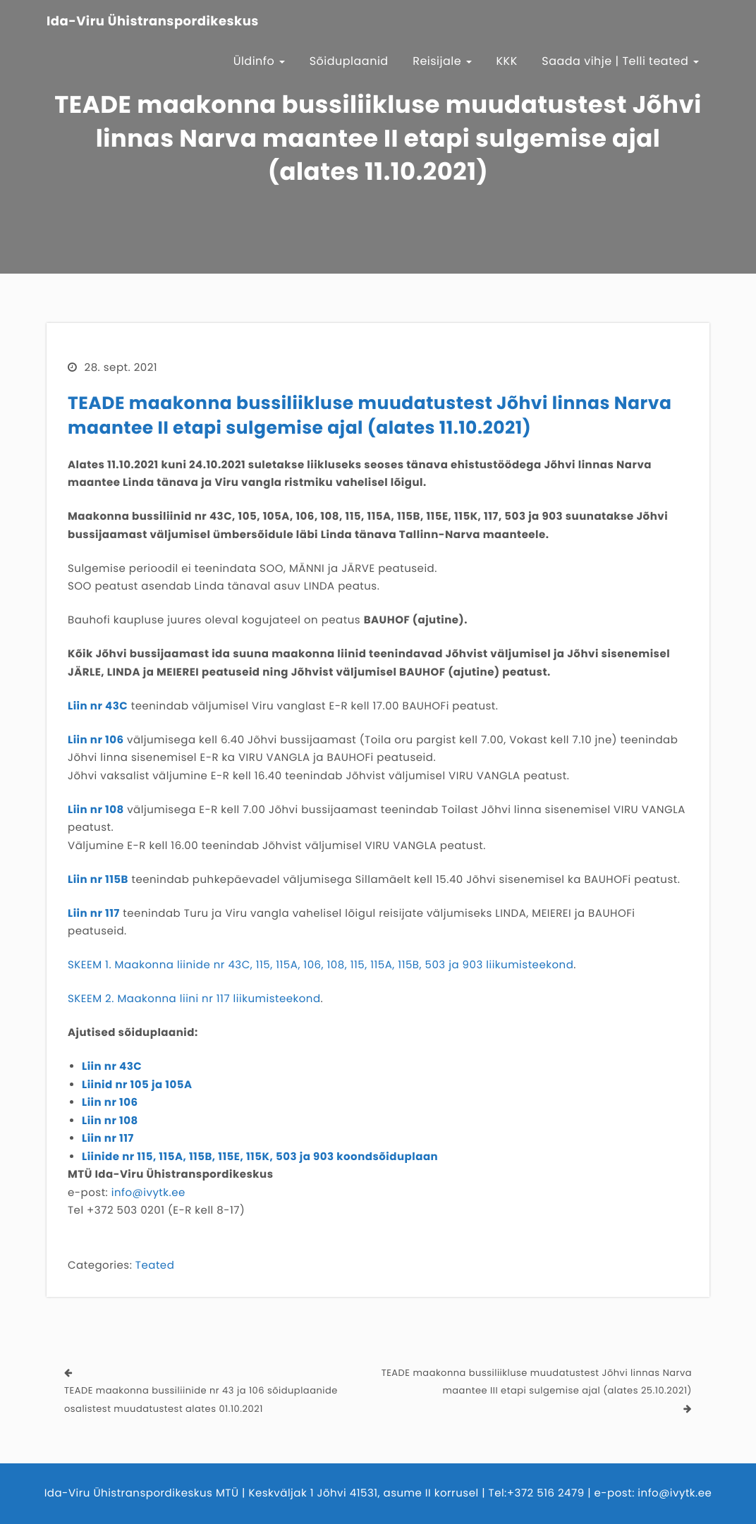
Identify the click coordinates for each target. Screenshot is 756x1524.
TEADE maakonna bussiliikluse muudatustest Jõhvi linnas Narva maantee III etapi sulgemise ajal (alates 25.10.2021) (537, 1382)
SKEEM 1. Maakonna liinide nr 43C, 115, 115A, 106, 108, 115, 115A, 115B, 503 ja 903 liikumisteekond (320, 965)
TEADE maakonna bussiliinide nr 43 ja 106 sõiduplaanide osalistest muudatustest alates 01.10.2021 (201, 1399)
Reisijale (442, 61)
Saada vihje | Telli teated (620, 61)
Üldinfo (259, 61)
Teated (154, 1265)
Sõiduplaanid (349, 61)
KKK (507, 61)
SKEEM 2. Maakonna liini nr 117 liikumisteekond (194, 999)
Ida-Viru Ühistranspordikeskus (153, 22)
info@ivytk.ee (148, 1192)
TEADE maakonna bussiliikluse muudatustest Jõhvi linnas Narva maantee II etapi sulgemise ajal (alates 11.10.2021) (369, 415)
